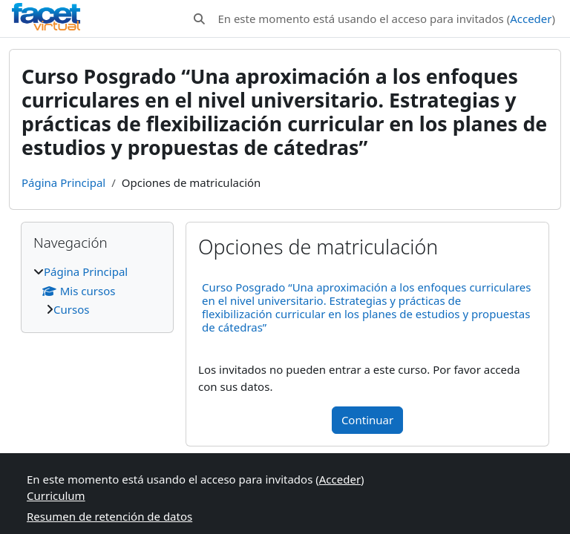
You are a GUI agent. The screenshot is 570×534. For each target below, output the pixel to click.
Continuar (367, 419)
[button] (199, 18)
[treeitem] (97, 290)
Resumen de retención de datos (109, 516)
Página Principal (63, 182)
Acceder (530, 18)
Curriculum (56, 495)
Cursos (71, 309)
